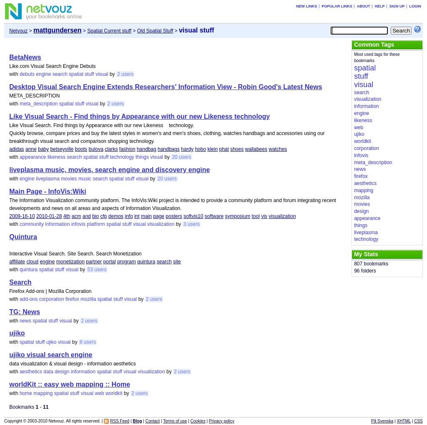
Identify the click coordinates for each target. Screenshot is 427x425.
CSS (418, 421)
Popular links (337, 6)
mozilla (88, 299)
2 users (125, 74)
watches (278, 149)
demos (115, 216)
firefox (72, 299)
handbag (146, 149)
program (126, 262)
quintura (146, 262)
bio (95, 216)
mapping (43, 393)
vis (264, 216)
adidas (16, 149)
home (26, 393)
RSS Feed (119, 421)
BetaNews (25, 57)
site (177, 262)
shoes (237, 149)
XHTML (404, 421)
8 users (88, 342)
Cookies (198, 421)
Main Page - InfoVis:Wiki (47, 191)
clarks (111, 149)
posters (174, 216)
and (87, 216)
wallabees (256, 149)
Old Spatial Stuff (155, 31)
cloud (32, 262)
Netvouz (18, 31)
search (60, 74)
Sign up (396, 6)
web (99, 393)
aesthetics (31, 372)
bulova (95, 149)
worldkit (114, 393)
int (137, 216)
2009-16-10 (22, 216)
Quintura (23, 236)
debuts (27, 74)
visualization (282, 216)
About (363, 6)
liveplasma (48, 179)
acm (76, 216)
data (48, 372)
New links (306, 6)
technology (122, 157)
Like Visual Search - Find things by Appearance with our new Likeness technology (139, 116)
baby (43, 149)
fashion (127, 149)
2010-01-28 (49, 216)
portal (109, 262)
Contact (153, 421)
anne (31, 149)
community (32, 224)
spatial (76, 74)
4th (66, 216)
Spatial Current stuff (109, 31)
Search (20, 282)
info (129, 216)
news (25, 321)
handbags (169, 149)
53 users (97, 269)
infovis (78, 224)
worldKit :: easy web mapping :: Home (69, 384)
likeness (56, 157)
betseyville (61, 149)
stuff (89, 74)
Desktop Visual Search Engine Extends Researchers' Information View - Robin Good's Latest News (165, 86)
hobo (200, 149)
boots (81, 149)
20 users (181, 157)
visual (101, 74)
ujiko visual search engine (50, 354)
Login (415, 6)
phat (224, 149)
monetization (70, 262)
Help (380, 6)
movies (69, 179)
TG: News (24, 311)
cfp (103, 216)
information (57, 224)
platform (96, 224)
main (146, 216)
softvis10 (193, 216)
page (158, 216)
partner (94, 262)
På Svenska (382, 421)
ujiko (17, 333)
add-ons (29, 299)
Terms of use (175, 421)
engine (43, 74)
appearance (33, 157)
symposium (237, 216)
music (84, 179)
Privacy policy (221, 421)
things (142, 157)
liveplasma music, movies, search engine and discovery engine (109, 169)
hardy (187, 149)
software (214, 216)
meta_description (39, 104)
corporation (51, 299)
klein (212, 149)
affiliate (17, 262)
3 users (191, 224)
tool (256, 216)
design (62, 372)
